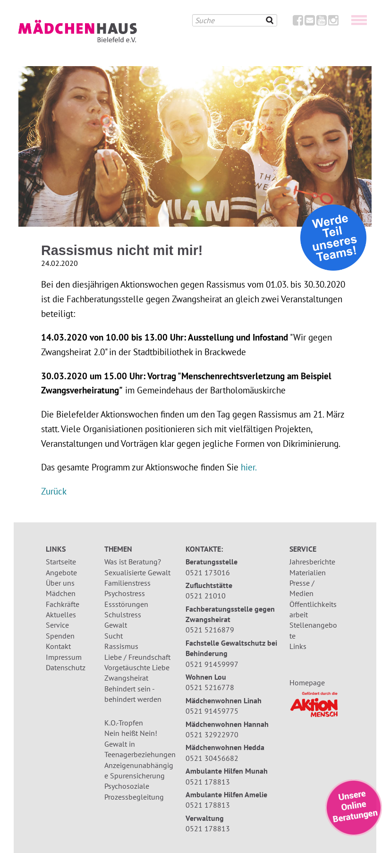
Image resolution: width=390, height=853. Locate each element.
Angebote (61, 572)
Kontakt (58, 646)
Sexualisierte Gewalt (137, 572)
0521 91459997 (212, 664)
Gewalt (115, 625)
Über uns (60, 583)
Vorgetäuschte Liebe (137, 667)
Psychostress (124, 593)
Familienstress (127, 583)
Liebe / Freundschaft (137, 657)
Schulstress (122, 614)
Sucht (113, 635)
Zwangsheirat (126, 677)
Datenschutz (65, 667)
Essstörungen (126, 604)
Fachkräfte (62, 604)
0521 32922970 (212, 734)
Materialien (307, 572)
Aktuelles (61, 614)
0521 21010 (206, 595)
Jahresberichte (312, 561)
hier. (249, 467)
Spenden (60, 635)
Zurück (54, 491)
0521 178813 (208, 781)
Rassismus (121, 646)
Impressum (64, 657)
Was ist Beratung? (132, 561)
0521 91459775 (212, 711)
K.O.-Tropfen (123, 722)
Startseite (61, 561)
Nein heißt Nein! (130, 733)
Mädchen (61, 593)
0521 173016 (208, 572)
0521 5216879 (210, 629)
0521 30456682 (212, 758)
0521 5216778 (210, 687)
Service (57, 625)
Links (297, 646)
